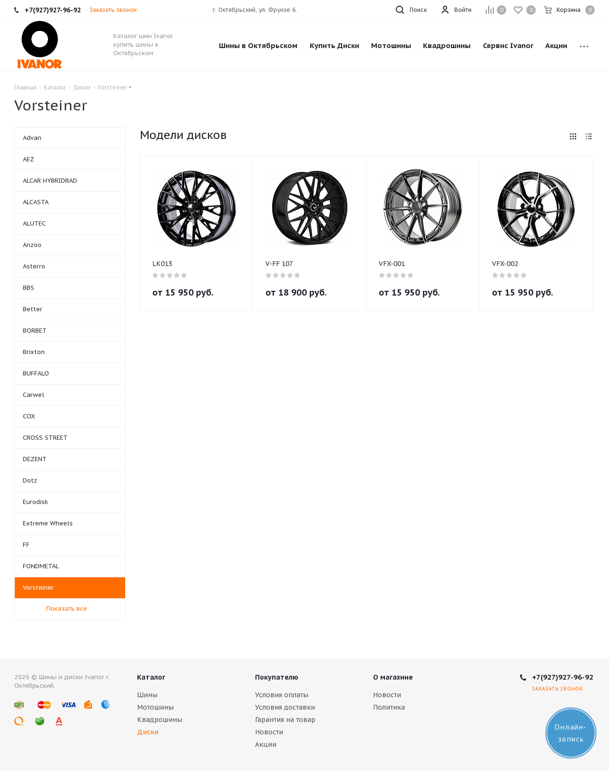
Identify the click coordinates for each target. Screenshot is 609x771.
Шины (147, 695)
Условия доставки (285, 707)
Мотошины (155, 707)
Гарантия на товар (285, 719)
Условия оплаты (281, 695)
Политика (389, 707)
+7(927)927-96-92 (562, 677)
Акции (265, 744)
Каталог (151, 677)
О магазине (393, 677)
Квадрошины (159, 719)
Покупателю (276, 677)
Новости (269, 732)
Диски (147, 732)
